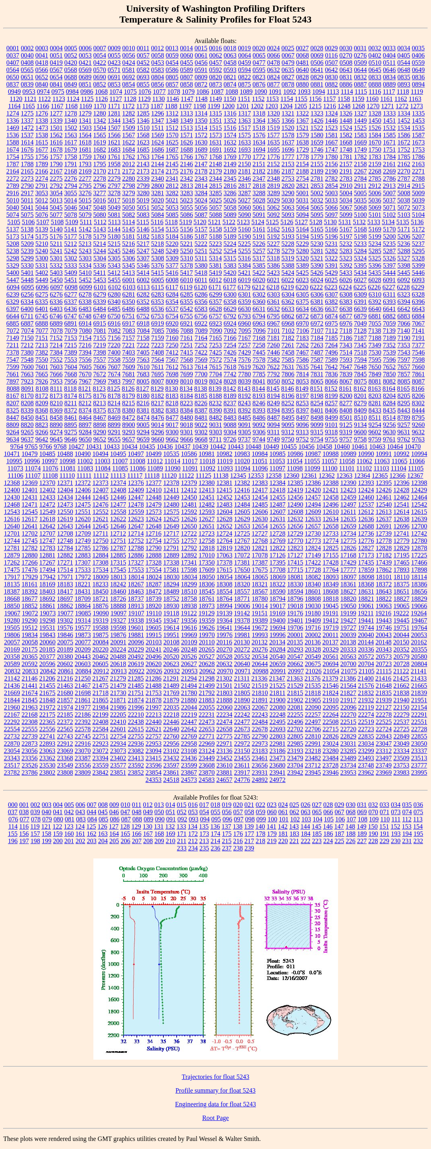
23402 (118, 758)
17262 (12, 562)
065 (317, 812)
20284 (278, 649)
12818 (207, 548)
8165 (403, 388)
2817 (244, 185)
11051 (260, 461)
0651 (27, 77)
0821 (230, 77)
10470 (413, 446)
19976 (225, 634)
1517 (244, 127)
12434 (65, 497)
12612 (366, 511)
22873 (30, 743)
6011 (201, 279)
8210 (56, 403)
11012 (155, 461)
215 (226, 841)
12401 (30, 490)
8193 (259, 395)
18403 (47, 591)
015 (181, 804)
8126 (128, 388)
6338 (85, 301)
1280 (99, 113)
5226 (258, 243)
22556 (47, 729)
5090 (244, 214)
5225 (244, 243)
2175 (172, 171)
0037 (12, 55)
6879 (360, 316)
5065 (317, 207)
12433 (47, 497)
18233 (101, 584)
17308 (101, 562)
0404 (389, 55)
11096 (260, 468)
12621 (101, 519)
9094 (273, 424)
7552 (56, 359)
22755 (136, 736)
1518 (258, 127)
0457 (215, 62)
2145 (172, 164)
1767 (201, 156)
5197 (346, 236)
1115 (361, 91)
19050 (348, 605)
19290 (30, 620)
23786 (30, 772)
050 (159, 812)
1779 (317, 156)
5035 (360, 200)
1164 (14, 106)
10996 (32, 461)
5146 (143, 229)
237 (227, 848)
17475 (12, 569)
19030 (313, 605)
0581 (128, 69)
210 (170, 841)
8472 (128, 417)
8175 (85, 395)
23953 (348, 772)
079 (47, 819)
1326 (346, 113)
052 (182, 812)
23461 (260, 758)
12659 (348, 526)
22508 (331, 721)
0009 (114, 48)
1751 (389, 149)
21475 (101, 685)
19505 (12, 627)
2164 (12, 171)
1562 (56, 135)
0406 (418, 55)
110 (385, 819)
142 (283, 826)
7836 (331, 374)
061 (283, 812)
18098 (366, 576)
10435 (147, 446)
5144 (114, 229)
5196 (331, 236)
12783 (47, 548)
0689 (85, 77)
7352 (389, 345)
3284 (201, 193)
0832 (360, 77)
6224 (345, 287)
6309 (360, 294)
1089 (246, 91)
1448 (346, 120)
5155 (172, 229)
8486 (259, 417)
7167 (244, 337)
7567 (172, 359)
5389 (302, 265)
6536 (157, 308)
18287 (154, 584)
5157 (201, 229)
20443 (83, 656)
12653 (242, 526)
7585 (288, 359)
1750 (375, 149)
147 (339, 826)
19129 (206, 613)
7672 (99, 374)
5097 (331, 214)
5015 (84, 200)
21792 (207, 692)
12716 (153, 533)
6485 (114, 308)
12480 (171, 504)
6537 (172, 308)
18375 (402, 584)
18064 (242, 576)
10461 (360, 446)
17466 (419, 562)
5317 (258, 258)
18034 (189, 576)
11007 (120, 461)
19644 (242, 627)
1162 (400, 98)
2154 (302, 164)
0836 (418, 77)
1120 (16, 98)
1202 (257, 106)
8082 (389, 381)
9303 (215, 432)
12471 (30, 504)
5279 (288, 251)
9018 (186, 424)
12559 (136, 511)
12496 (331, 504)
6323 (403, 294)
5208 (12, 243)
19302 (65, 620)
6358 (230, 301)
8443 (404, 410)
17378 (225, 562)
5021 (171, 200)
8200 (346, 395)
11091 (190, 468)
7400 (114, 352)
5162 (273, 229)
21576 (366, 685)
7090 (215, 330)
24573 (189, 779)
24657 (225, 779)
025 (294, 804)
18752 (171, 598)
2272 (12, 178)
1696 (288, 149)
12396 (402, 482)
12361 (309, 475)
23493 (366, 758)
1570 (172, 135)
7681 (128, 374)
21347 (277, 678)
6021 (273, 279)
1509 (128, 127)
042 (69, 812)
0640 (302, 69)
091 (171, 819)
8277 (345, 403)
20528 (225, 656)
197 (24, 841)
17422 (313, 562)
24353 (154, 779)
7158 (143, 337)
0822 (244, 77)
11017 (190, 461)
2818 (259, 185)
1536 (12, 135)
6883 (403, 316)
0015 (200, 48)
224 (328, 841)
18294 (171, 584)
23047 (384, 743)
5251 (201, 251)
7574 (230, 359)
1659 (317, 142)
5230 (316, 243)
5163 (288, 229)
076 (13, 819)
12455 (278, 497)
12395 (384, 482)
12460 (366, 497)
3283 (186, 193)
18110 (401, 576)
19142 (242, 613)
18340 (313, 584)
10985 (278, 453)
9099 (317, 424)
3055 (70, 193)
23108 (189, 750)
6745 (41, 316)
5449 (41, 279)
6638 (346, 308)
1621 (114, 142)
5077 (56, 214)
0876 (259, 84)
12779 (402, 540)
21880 (189, 700)
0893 (404, 84)
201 (69, 841)
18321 (260, 584)
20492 (136, 656)
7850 (389, 374)
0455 (186, 62)
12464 (419, 497)
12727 (260, 533)
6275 (41, 294)
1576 (259, 135)
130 (148, 826)
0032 (374, 48)
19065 (402, 605)
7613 (186, 366)
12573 (154, 511)
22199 (101, 714)
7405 (143, 352)
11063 (382, 461)
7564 (157, 359)
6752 (142, 316)
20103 (154, 642)
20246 (171, 649)
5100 (360, 214)
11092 (207, 468)
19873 (83, 634)
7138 (374, 330)
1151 (244, 98)
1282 (128, 113)
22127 (383, 707)
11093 (225, 468)
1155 (301, 98)
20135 (295, 642)
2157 (346, 164)
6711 (27, 316)
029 (339, 804)
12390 (348, 482)
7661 (12, 374)
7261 (287, 345)
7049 (360, 323)
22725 (402, 729)
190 (373, 833)
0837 (12, 84)
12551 (83, 511)
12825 (331, 548)
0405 (403, 55)
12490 (295, 504)
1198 (199, 106)
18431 (83, 591)
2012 (128, 164)
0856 (157, 84)
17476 (30, 569)
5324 (360, 258)
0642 (331, 69)
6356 (201, 301)
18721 (101, 598)
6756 (200, 316)
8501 (346, 417)
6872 (302, 316)
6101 (100, 287)
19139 (224, 613)
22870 (12, 743)
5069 (375, 207)
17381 (242, 562)
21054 (331, 671)
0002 (27, 48)
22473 (207, 721)
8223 (186, 403)
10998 (67, 461)
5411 (99, 272)
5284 (360, 251)
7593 (346, 359)
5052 (157, 207)
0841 (56, 84)
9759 (374, 439)
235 (204, 848)
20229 (136, 649)
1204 (286, 106)
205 (114, 841)
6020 (258, 279)
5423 (273, 272)
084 (92, 819)
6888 (41, 323)
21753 (154, 692)
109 (374, 819)
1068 (101, 91)
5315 (229, 258)
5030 (287, 200)
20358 (12, 656)
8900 (128, 424)
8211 (70, 403)
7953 (56, 381)
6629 (230, 308)
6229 (417, 287)
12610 (331, 511)
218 (260, 841)
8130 (171, 388)
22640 (171, 729)
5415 (157, 272)
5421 (244, 272)
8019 (201, 381)
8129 (157, 388)
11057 (329, 461)
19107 (136, 613)
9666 (186, 439)
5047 (85, 207)
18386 (419, 584)
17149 (313, 555)
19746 (384, 627)
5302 (70, 258)
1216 (329, 106)
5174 (27, 236)
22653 (207, 729)
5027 (244, 200)
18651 (402, 591)
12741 (401, 533)
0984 (72, 91)
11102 (364, 468)
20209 (83, 649)
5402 (41, 272)
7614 (200, 366)
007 (92, 804)
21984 (101, 707)
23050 (419, 743)
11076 (50, 468)
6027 (360, 279)
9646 (70, 439)
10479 (30, 453)
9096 (302, 424)
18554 (225, 591)
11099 (312, 468)
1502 (70, 127)
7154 (85, 337)
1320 (273, 113)
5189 (230, 236)
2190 (331, 171)
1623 (143, 142)
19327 (118, 620)
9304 (230, 432)
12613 (383, 511)
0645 (375, 69)
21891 (260, 700)
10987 (313, 453)
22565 (65, 729)
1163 (414, 98)
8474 (143, 417)
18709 (83, 598)
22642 (189, 729)
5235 (389, 243)
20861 (66, 671)
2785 (375, 178)
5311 (201, 258)
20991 (278, 671)
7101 (273, 330)
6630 (244, 308)
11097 (277, 468)
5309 (172, 258)
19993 (260, 634)
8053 (302, 381)
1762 (128, 156)
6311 (389, 294)
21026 (313, 671)
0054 (99, 55)
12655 (278, 526)
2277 (85, 178)
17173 (366, 555)
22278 (384, 714)
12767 (242, 540)
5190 (244, 236)
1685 (143, 149)
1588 (12, 142)
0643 (346, 69)
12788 (136, 548)
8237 (229, 403)
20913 (119, 671)
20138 (348, 642)
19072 (30, 613)
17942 (47, 576)
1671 (389, 142)
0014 (186, 48)
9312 (287, 432)
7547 (12, 359)
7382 (41, 352)
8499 (331, 417)
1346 (143, 120)
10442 (218, 446)
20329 (331, 649)
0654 (56, 77)
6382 (331, 301)
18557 (242, 591)
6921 (186, 323)
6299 (215, 294)
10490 (83, 453)
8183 (172, 395)
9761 (389, 439)
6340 (114, 301)
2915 (418, 185)
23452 (225, 758)
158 (47, 833)
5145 (128, 229)
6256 (27, 294)
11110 (67, 475)
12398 (419, 482)
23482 (313, 758)
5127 (301, 222)
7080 (85, 330)
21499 (207, 685)
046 (114, 812)
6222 (316, 287)
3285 (215, 193)
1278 (70, 113)
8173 (56, 395)
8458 (56, 417)
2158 (360, 164)
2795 (85, 185)
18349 (331, 584)
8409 (360, 410)
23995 (419, 772)
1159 (358, 98)
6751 (128, 316)
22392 (83, 721)
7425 (215, 352)
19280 (12, 620)
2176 (186, 171)
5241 (56, 251)
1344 (114, 120)
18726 (118, 598)
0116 (331, 55)
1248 (344, 106)
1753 (418, 149)
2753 (288, 178)
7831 (317, 374)
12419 (295, 490)
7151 (41, 337)
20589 (12, 663)
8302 (418, 403)
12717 (171, 533)
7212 (27, 345)
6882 (389, 316)
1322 (302, 113)
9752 (302, 439)
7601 (41, 366)
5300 (41, 258)
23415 (154, 758)
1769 (230, 156)
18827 (402, 598)
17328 (154, 562)
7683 (143, 374)
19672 (260, 627)
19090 (101, 613)
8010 (186, 381)
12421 (330, 490)
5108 (57, 222)
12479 (154, 504)
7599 (12, 366)
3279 (128, 193)
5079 (85, 214)
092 (182, 819)
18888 (118, 605)
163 (103, 833)
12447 (136, 497)
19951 (171, 634)
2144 (157, 164)
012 (148, 804)
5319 (287, 258)
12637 (384, 519)
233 (182, 848)
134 (193, 826)
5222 (200, 243)
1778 (302, 156)
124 (80, 826)
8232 (215, 403)
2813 (186, 185)
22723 (366, 729)
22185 (65, 714)
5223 (215, 243)
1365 (273, 120)
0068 (302, 55)
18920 (154, 605)
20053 (419, 634)
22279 (402, 714)
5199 (375, 236)
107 (351, 819)
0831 (346, 77)
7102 (288, 330)
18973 (207, 605)
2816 (230, 185)
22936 (136, 743)
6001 (128, 279)
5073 (418, 207)
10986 (295, 453)
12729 (295, 533)
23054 (12, 750)
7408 (157, 352)
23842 (101, 772)
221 (294, 841)
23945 (313, 772)
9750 (287, 439)
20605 (101, 663)
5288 (404, 251)
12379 (189, 482)
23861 (171, 772)
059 (261, 812)
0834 (389, 77)
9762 (403, 439)
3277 (99, 193)
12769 (278, 540)
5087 (201, 214)
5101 (375, 214)
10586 (189, 453)
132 (170, 826)
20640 (242, 663)
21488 (154, 685)
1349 (186, 120)
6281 (128, 294)
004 (58, 804)
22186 (83, 714)
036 (418, 804)
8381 (143, 410)
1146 (173, 98)
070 (373, 812)
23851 (118, 772)
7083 (128, 330)
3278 (114, 193)
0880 (302, 84)
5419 (215, 272)
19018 (295, 605)
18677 (30, 598)
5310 (186, 258)
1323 (317, 113)
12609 (313, 511)
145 (317, 826)
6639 (360, 308)
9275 (70, 432)
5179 (99, 236)
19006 (242, 605)
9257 (404, 424)
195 (418, 833)
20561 (331, 656)
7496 (331, 352)
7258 (258, 345)
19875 (101, 634)
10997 (49, 461)
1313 (186, 113)
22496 (295, 721)
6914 (85, 323)
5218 (157, 243)
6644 (12, 316)
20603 (83, 663)
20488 (118, 656)
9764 (16, 446)
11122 (186, 475)
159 (58, 833)
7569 (201, 359)
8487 (273, 417)
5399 (418, 265)
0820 (215, 77)
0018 (229, 48)
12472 (47, 504)
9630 (389, 432)
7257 (244, 345)
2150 (244, 164)
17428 (331, 562)
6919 (157, 323)
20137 (330, 642)
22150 (401, 707)
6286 (201, 294)
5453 (99, 279)
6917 (128, 323)
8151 (316, 388)
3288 (259, 193)
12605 (242, 511)
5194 (302, 236)
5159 (230, 229)
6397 (12, 308)
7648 (360, 366)
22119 (366, 707)
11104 (398, 468)
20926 (154, 671)
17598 (189, 569)
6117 (172, 287)
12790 (154, 548)
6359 (244, 301)
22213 (154, 714)
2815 (215, 185)
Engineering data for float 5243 (215, 1104)
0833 (375, 77)
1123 (58, 98)
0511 (389, 62)
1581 (331, 135)
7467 (302, 352)
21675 (47, 692)
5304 (99, 258)
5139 (41, 229)
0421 (85, 62)
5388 (288, 265)
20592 (30, 663)
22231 (207, 714)
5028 (258, 200)
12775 (348, 540)
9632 (418, 432)
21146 (29, 678)
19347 (171, 620)
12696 (402, 526)
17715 (295, 569)
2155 (317, 164)
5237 (418, 243)
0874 (230, 84)
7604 (70, 366)
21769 (171, 692)
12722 (189, 533)
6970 (302, 323)
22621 (154, 729)
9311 (273, 432)
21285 (136, 678)
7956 (70, 381)
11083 (85, 468)
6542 (186, 308)
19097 (118, 613)
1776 (273, 156)
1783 (375, 156)
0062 (215, 55)
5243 (85, 251)
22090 (313, 707)
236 (216, 848)
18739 (154, 598)
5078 (70, 214)
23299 (366, 750)
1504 (99, 127)
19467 (419, 620)
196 (13, 841)
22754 (118, 736)
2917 (27, 193)
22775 (225, 736)
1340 (70, 120)
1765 (172, 156)
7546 (418, 352)
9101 (331, 424)
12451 (207, 497)
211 (181, 841)
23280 (331, 750)
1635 (273, 142)
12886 (136, 555)
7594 (360, 359)
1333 (389, 113)
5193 (288, 236)
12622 (118, 519)
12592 (189, 511)
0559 (418, 62)
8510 (360, 417)
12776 (366, 540)
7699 (186, 374)
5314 (215, 258)
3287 (244, 193)
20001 (295, 634)
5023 (186, 200)
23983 (402, 772)
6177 (229, 287)
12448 (154, 497)
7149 (12, 337)
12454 (260, 497)
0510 (375, 62)
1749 (360, 149)
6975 (331, 323)
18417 (65, 591)
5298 (12, 258)
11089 (155, 468)
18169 (47, 584)
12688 (366, 526)
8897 (85, 424)
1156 (315, 98)
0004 (56, 48)
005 (69, 804)
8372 (70, 410)
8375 (99, 410)
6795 (273, 316)
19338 (136, 620)
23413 (136, 758)
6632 (273, 308)
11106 (15, 475)
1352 (230, 120)
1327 (360, 113)
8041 (259, 381)
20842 (48, 671)
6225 (359, 287)
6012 (215, 279)
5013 (55, 200)
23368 (65, 758)
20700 (348, 663)
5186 (186, 236)
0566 (41, 69)
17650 (242, 569)
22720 (348, 729)
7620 (258, 366)
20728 (402, 663)
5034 (345, 200)
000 (13, 804)
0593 (230, 69)
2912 (374, 185)
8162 (360, 388)
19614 (171, 627)
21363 (295, 678)
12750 (101, 540)
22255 (295, 714)
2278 (99, 178)
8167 (12, 395)
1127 (115, 98)
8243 (244, 403)
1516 (229, 127)
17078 (260, 555)
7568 (186, 359)
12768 (260, 540)
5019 (142, 200)
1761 (114, 156)
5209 (27, 243)
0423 (114, 62)
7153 (70, 337)
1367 (302, 120)
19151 (260, 613)
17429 (348, 562)
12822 (278, 548)
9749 (273, 439)
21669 (12, 692)
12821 (260, 548)
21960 (12, 707)
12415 (224, 490)
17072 (242, 555)
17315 (118, 562)
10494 (101, 453)
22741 (47, 736)
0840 (41, 84)
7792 (273, 374)
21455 (47, 685)
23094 (154, 750)
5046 (70, 207)
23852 (136, 772)
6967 (273, 323)
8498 (317, 417)
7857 (404, 374)
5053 (172, 207)
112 (406, 819)
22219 (189, 714)
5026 (229, 200)
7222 (142, 345)
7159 (157, 337)
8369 (56, 410)
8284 (389, 403)
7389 (70, 352)
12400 (12, 490)
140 (260, 826)
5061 (259, 207)
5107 (42, 222)
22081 (295, 707)
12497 (348, 504)
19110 (153, 613)
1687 (172, 149)
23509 (402, 758)
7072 (12, 330)
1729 (302, 149)
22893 (47, 743)
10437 (183, 446)
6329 (12, 301)
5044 (41, 207)
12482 (207, 504)
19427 (348, 620)
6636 (317, 308)
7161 (186, 337)
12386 (313, 482)
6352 (143, 301)
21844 (12, 700)
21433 (419, 678)
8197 (302, 395)
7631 (287, 366)
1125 (87, 98)
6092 (403, 279)
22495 (278, 721)
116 (24, 826)
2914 (403, 185)
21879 (171, 700)
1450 (375, 120)
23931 (260, 772)
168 (159, 833)
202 (80, 841)
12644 (83, 526)
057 (238, 812)
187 (339, 833)
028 (328, 804)
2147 (201, 164)
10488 (65, 453)
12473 (65, 504)
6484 (99, 308)
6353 (157, 301)
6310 (375, 294)
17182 (384, 555)
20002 (313, 634)
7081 (99, 330)
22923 (101, 743)
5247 (143, 251)
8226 (200, 403)
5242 (70, 251)
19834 (30, 634)
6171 (214, 287)
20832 (12, 671)
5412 (113, 272)
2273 (27, 178)
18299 (189, 584)
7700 (201, 374)
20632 (225, 663)
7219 (99, 345)
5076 (41, 214)
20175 (30, 649)
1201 (242, 106)
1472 (27, 127)
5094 (302, 214)
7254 (229, 345)
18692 (47, 598)
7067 (418, 323)
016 (193, 804)
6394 (404, 301)
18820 (348, 598)
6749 (99, 316)
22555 (30, 729)
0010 (128, 48)
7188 (375, 337)
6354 (172, 301)
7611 (157, 366)
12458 (331, 497)
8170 (27, 395)
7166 (230, 337)
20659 (278, 663)
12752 (136, 540)
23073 (118, 750)
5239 (27, 251)
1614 (27, 142)
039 (35, 812)
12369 (30, 482)
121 (46, 826)
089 (148, 819)
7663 (27, 374)
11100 (330, 468)
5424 (287, 272)
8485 (244, 417)
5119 (185, 222)
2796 (99, 185)
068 (351, 812)
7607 (114, 366)
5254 (230, 251)
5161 (259, 229)
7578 (259, 359)
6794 (258, 316)
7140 (403, 330)
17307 (83, 562)
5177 (70, 236)
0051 (56, 55)
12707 (47, 533)
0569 (85, 69)
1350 (201, 120)
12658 (331, 526)
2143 (143, 164)
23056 (30, 750)
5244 (99, 251)
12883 (83, 555)
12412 (189, 490)
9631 (403, 432)
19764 (419, 627)
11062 (364, 461)
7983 (114, 381)
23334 (402, 750)
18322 (278, 584)
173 (204, 833)
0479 (288, 62)
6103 (129, 287)
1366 (288, 120)
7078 (56, 330)
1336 (12, 120)
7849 (375, 374)
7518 (360, 352)
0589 (186, 69)
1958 (114, 164)
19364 (225, 620)
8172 (41, 395)
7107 (317, 330)
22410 (118, 721)
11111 (84, 475)
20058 (30, 642)
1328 (375, 113)
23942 (295, 772)
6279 (99, 294)
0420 (70, 62)
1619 (99, 142)
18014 (136, 576)
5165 (317, 229)
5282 (331, 251)
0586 (172, 69)
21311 (242, 678)
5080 (99, 214)
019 (226, 804)
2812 (172, 185)
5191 (259, 236)
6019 (244, 279)
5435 (374, 272)
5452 (85, 279)
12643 (65, 526)
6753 (157, 316)
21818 (313, 692)
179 (272, 833)
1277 (56, 113)
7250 (171, 345)
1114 (346, 91)
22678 (260, 729)
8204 (389, 395)
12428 (401, 490)
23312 (384, 750)
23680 (277, 765)
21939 (384, 700)
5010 (12, 200)
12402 (47, 490)
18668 (12, 598)
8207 (12, 403)
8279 (360, 403)
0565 (27, 69)
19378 (242, 620)
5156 (186, 229)
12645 (101, 526)
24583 (207, 779)
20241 (154, 649)
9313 (302, 432)
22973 (260, 743)
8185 (201, 395)
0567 (56, 69)
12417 (260, 490)
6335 (41, 301)
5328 (418, 258)
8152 (331, 388)
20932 (172, 671)
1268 (358, 106)
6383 (346, 301)
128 (125, 826)
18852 (30, 605)
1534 (403, 127)
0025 (287, 48)
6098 (71, 287)
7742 (230, 374)
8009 (172, 381)
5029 (273, 200)
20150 (401, 642)
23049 (402, 743)
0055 (114, 55)
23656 (260, 765)
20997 (296, 671)
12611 (348, 511)
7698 (172, 374)
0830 (331, 77)
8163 (374, 388)
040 (47, 812)
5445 (403, 272)
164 (114, 833)
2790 (27, 185)
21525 (278, 685)
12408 (118, 490)
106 (340, 819)
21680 (65, 692)
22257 (313, 714)
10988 (331, 453)
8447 (12, 417)
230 (395, 841)
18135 (12, 584)
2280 (128, 178)
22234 (225, 714)
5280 (302, 251)
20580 (419, 656)
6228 (403, 287)
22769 (189, 736)
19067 (12, 613)
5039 (418, 200)
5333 (70, 265)
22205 (118, 714)
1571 (186, 135)
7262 (302, 345)
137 (226, 826)
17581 (171, 569)
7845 (360, 374)
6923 (215, 323)
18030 (171, 576)
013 (159, 804)
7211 (12, 345)
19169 (277, 613)
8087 (418, 381)
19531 (47, 627)
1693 (244, 149)
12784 (65, 548)
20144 (366, 642)
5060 (244, 207)
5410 (85, 272)
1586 (404, 135)
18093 (331, 576)
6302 (259, 294)
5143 (99, 229)
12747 (47, 540)
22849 (402, 736)
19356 (189, 620)
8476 (157, 417)
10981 (207, 453)
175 (227, 833)
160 (69, 833)
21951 (419, 700)
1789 (41, 164)
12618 (47, 519)
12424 (366, 490)
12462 (402, 497)
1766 (186, 156)
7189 (389, 337)
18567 (260, 591)
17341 (189, 562)
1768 (215, 156)
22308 (30, 721)
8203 (375, 395)
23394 (101, 758)
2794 (70, 185)
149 (362, 826)
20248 (189, 649)
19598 (118, 627)
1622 (128, 142)
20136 (313, 642)
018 (215, 804)
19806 (12, 634)
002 (35, 804)
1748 (346, 149)
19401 (295, 620)
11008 (137, 461)
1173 (142, 106)
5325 (374, 258)
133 (181, 826)
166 (137, 833)
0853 (114, 84)
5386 (273, 265)
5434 (360, 272)
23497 (384, 758)
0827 (288, 77)
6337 (70, 301)
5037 (389, 200)
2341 (172, 178)
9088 (230, 424)
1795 (99, 164)
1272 (402, 106)
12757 (189, 540)
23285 (348, 750)
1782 (360, 156)
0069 (317, 55)
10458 (324, 446)
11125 (203, 475)
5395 (360, 265)
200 (58, 841)
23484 (331, 758)
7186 (346, 337)
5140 (56, 229)
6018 (229, 279)
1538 (41, 135)
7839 (346, 374)
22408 (101, 721)
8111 (56, 388)
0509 (360, 62)
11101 (347, 468)
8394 (273, 410)
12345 (238, 475)
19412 (331, 620)
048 (137, 812)
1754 (12, 156)
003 (47, 804)
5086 (186, 214)
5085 (172, 214)
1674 (12, 149)
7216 (84, 345)
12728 (277, 533)
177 (249, 833)
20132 (260, 642)
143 (294, 826)
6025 (331, 279)
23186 (278, 750)
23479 (295, 758)
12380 (207, 482)
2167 (56, 171)
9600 (360, 432)
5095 (317, 214)
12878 (419, 548)
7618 (229, 366)
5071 (389, 207)
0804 (157, 77)
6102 (114, 287)
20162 (419, 642)
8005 (143, 381)
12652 (225, 526)
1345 (128, 120)
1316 (230, 113)
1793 (85, 164)
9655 (114, 439)
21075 (349, 671)
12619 (65, 519)
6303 (273, 294)
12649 (171, 526)
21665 (419, 685)
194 (407, 833)
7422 (201, 352)
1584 (375, 135)
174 (216, 833)
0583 (157, 69)
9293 (128, 432)
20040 (366, 634)
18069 (278, 576)
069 (362, 812)
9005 (143, 424)
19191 (330, 613)
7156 (114, 337)
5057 (215, 207)
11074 (33, 468)
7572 (215, 359)
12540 (384, 504)
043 (80, 812)
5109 (71, 222)
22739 (30, 736)
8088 (12, 388)
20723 (384, 663)
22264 (331, 714)
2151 (259, 164)
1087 (217, 91)
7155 (99, 337)
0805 (172, 77)
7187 (360, 337)
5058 (230, 207)
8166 (418, 388)
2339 (143, 178)
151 (384, 826)
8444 (418, 410)
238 (238, 848)
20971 (243, 671)
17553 (136, 569)
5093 (288, 214)
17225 (419, 555)
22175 (47, 714)
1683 (114, 149)
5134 (388, 222)
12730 (313, 533)
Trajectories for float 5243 (216, 1076)
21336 (260, 678)
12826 (348, 548)
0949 (14, 91)
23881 (225, 772)
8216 (142, 403)
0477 (259, 62)
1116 (375, 91)
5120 (200, 222)
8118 (70, 388)
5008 (404, 193)
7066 (404, 323)
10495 (118, 453)
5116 (157, 222)
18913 (136, 605)
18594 (295, 591)
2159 (375, 164)
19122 (189, 613)
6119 (186, 287)
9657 (128, 439)
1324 (331, 113)
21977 (83, 707)
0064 (244, 55)
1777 (288, 156)
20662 (295, 663)
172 (193, 833)
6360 (259, 301)
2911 (360, 185)
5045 (56, 207)
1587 (418, 135)
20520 (171, 656)
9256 (389, 424)
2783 (346, 178)
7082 (114, 330)
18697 (65, 598)
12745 (30, 540)
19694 (278, 627)
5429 (331, 272)
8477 (172, 417)
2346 (244, 178)
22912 (65, 743)
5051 (143, 207)
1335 (418, 113)
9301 (186, 432)
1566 (114, 135)
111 (395, 819)
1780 (331, 156)
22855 (419, 736)
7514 (346, 352)
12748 (65, 540)
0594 (244, 69)
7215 (70, 345)
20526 (189, 656)
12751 (118, 540)
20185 (47, 649)
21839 (419, 692)
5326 (389, 258)
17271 (65, 562)
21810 (260, 692)
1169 (85, 106)
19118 (171, 613)
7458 (288, 352)
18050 (207, 576)
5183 (157, 236)
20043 (383, 634)
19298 (47, 620)
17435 (366, 562)
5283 (346, 251)
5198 (360, 236)
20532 (242, 656)
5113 (114, 222)
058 (249, 812)
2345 (230, 178)
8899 (114, 424)
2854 (331, 185)
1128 (130, 98)
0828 (302, 77)
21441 (30, 685)
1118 (403, 91)
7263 (316, 345)
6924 (230, 323)
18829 (419, 598)
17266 (30, 562)
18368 (366, 584)
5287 (389, 251)
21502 (242, 685)
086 (115, 819)
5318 (273, 258)
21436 (12, 685)
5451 (70, 279)
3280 (143, 193)
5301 (56, 258)
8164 (389, 388)
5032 (316, 200)
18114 (419, 576)
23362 (47, 758)
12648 (154, 526)
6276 (56, 294)
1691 (215, 149)
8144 (258, 388)
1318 (259, 113)
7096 (259, 330)
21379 (330, 678)
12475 (83, 504)
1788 (27, 164)
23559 (101, 765)
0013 (171, 48)
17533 (83, 569)
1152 (258, 98)
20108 (171, 642)
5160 (244, 229)
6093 (418, 279)
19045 (331, 605)
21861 (83, 700)
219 (271, 841)
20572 (366, 656)
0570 (99, 69)
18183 (65, 584)
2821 (302, 185)
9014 (157, 424)
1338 (41, 120)
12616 (12, 519)
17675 (260, 569)
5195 (317, 236)
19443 (384, 620)
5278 (273, 251)
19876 (118, 634)
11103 (381, 468)
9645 (56, 439)
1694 (259, 149)
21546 (331, 685)
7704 (215, 374)
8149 (302, 388)
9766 (45, 446)
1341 (85, 120)
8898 (99, 424)
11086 (137, 468)
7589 (331, 359)
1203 (271, 106)
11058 (347, 461)
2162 (404, 164)
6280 (114, 294)
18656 (419, 591)
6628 (215, 308)
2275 (56, 178)
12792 (189, 548)
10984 (260, 453)
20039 (348, 634)
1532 (389, 127)
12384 (278, 482)
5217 (142, 243)
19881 (136, 634)
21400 (366, 678)
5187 (201, 236)
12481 (189, 504)
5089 (230, 214)
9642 (41, 439)
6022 (287, 279)
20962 (207, 671)
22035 (171, 707)
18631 (366, 591)
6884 (418, 316)
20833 (30, 671)
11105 (416, 468)
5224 (229, 243)
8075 (360, 381)
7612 (171, 366)
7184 (317, 337)
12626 (189, 519)
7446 (273, 352)
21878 (154, 700)
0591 (201, 69)
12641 (30, 526)
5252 (215, 251)
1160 (372, 98)
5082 (128, 214)
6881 (374, 316)
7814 (302, 374)
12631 (278, 519)
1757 (56, 156)
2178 (201, 171)
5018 (128, 200)
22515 (348, 721)
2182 (259, 171)
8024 (215, 381)
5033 (331, 200)
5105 (13, 222)
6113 (143, 287)
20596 (47, 663)
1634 (259, 142)
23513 (419, 758)
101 (284, 819)
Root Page (215, 1117)
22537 (402, 721)
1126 (101, 98)
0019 (244, 48)
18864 (83, 605)
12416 (242, 490)
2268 (375, 171)
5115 (142, 222)
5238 (12, 251)
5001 (302, 193)
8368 (41, 410)
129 (136, 826)
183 (294, 833)
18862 (65, 605)
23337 (419, 750)
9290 (99, 432)
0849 (70, 84)
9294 (143, 432)
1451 (389, 120)
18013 (118, 576)
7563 (143, 359)
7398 (99, 352)
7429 (244, 352)
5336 (99, 265)
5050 (128, 207)
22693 (278, 729)
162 (92, 833)
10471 (12, 453)
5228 (287, 243)
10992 (402, 453)
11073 (15, 468)
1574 (230, 135)
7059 (389, 323)
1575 (244, 135)
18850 (12, 605)
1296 (157, 113)
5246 (128, 251)
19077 (65, 613)
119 (34, 826)
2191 (346, 171)
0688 (70, 77)
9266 (41, 432)
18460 (118, 591)
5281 (317, 251)
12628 (225, 519)
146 (328, 826)
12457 (313, 497)
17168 (348, 555)
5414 (142, 272)
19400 (278, 620)
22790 (260, 736)
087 (126, 819)
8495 (288, 417)
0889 (389, 84)
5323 (345, 258)
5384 (244, 265)
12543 (12, 511)
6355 (186, 301)
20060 (47, 642)
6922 (201, 323)
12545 (30, 511)
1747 (331, 149)
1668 (346, 142)
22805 (295, 736)
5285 (375, 251)
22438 (136, 721)
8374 (85, 410)
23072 (101, 750)
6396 (418, 301)
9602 (374, 432)
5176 (56, 236)
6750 (113, 316)
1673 (418, 142)
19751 (402, 627)
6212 (258, 287)
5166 (331, 229)
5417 (186, 272)
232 (418, 841)
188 (351, 833)
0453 (157, 62)
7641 (316, 366)
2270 (404, 171)
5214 (99, 243)
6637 (331, 308)
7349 (374, 345)
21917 (348, 700)
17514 (65, 569)
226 (350, 841)
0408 (27, 62)
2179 (215, 171)
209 (159, 841)
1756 (41, 156)
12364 (362, 475)
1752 (404, 149)
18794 (278, 598)
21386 (348, 678)
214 (215, 841)
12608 (295, 511)
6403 (56, 308)
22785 (242, 736)
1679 (70, 149)
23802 (47, 772)
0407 (12, 62)
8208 (27, 403)
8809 (12, 424)
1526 (374, 127)
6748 (84, 316)
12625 (171, 519)
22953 (154, 743)
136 (215, 826)
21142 (12, 678)
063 (306, 812)
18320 (242, 584)
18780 (260, 598)
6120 (200, 287)
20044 (401, 634)
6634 (302, 308)
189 (362, 833)
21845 (30, 700)
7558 (114, 359)
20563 (348, 656)
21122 (401, 671)
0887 (360, 84)
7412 (172, 352)
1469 (12, 127)
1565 (99, 135)
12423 (348, 490)
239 (249, 848)
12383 (260, 482)
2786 (389, 178)
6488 (143, 308)
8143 (244, 388)
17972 (83, 576)
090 (160, 819)
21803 (225, 692)
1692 (230, 149)
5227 (273, 243)
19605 (154, 627)
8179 (128, 395)
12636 (366, 519)
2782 (331, 178)
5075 (27, 214)
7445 (259, 352)
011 (136, 804)
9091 (244, 424)
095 (216, 819)
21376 (313, 678)
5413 (128, 272)
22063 (242, 707)
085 (103, 819)
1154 (286, 98)
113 (418, 819)
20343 (384, 649)
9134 (360, 424)
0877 (273, 84)
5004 (346, 193)
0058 (157, 55)
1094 (318, 91)
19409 (313, 620)
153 (407, 826)
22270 (348, 714)
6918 (143, 323)
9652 (99, 439)
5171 (404, 229)
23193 (295, 750)
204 (103, 841)
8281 (374, 403)
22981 (278, 743)
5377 (172, 265)
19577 (83, 627)
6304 (288, 294)
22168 (30, 714)
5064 (302, 207)
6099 (85, 287)
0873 (215, 84)
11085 (120, 468)
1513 (186, 127)
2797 (114, 185)
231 (407, 841)
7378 (12, 352)
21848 (47, 700)
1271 (387, 106)
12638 (402, 519)
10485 (47, 453)
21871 (118, 700)
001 (24, 804)
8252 (287, 403)
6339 (99, 301)
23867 (189, 772)
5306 (128, 258)
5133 (373, 222)
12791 (171, 548)
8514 (389, 417)
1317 (244, 113)
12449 (171, 497)
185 (317, 833)
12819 (225, 548)
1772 (259, 156)
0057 (143, 55)
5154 (157, 229)
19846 (65, 634)
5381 (215, 265)
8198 (317, 395)
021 (249, 804)
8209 (41, 403)
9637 (27, 439)
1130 (158, 98)
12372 (83, 482)
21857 (65, 700)
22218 (171, 714)
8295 (403, 403)
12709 (83, 533)
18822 (384, 598)
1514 (200, 127)
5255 (244, 251)
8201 (360, 395)
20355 (419, 649)
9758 (360, 439)
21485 (136, 685)
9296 (157, 432)
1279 (85, 113)
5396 (375, 265)
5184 (172, 236)
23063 (47, 750)
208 (148, 841)
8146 (287, 388)
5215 (113, 243)
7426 (230, 352)
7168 (259, 337)
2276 (70, 178)
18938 (189, 605)
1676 (27, 149)
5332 (56, 265)
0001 (12, 48)
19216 (383, 613)
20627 (189, 663)
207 (137, 841)
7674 (114, 374)
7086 (172, 330)
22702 (295, 729)
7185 (331, 337)
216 (238, 841)
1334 (404, 113)
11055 (312, 461)
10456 (307, 446)
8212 (84, 403)
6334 (27, 301)
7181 (273, 337)
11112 (101, 475)
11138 (221, 475)
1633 (244, 142)
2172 (128, 171)
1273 (416, 106)
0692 (128, 77)
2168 (70, 171)
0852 (99, 84)
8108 (41, 388)
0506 (317, 62)
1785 (404, 156)
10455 (289, 446)
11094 (242, 468)
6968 (288, 323)
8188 (215, 395)
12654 (260, 526)
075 (418, 812)
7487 (317, 352)
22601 (118, 729)
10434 (130, 446)
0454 (172, 62)
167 (148, 833)
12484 (242, 504)
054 (204, 812)
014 (170, 804)
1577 (273, 135)
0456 (201, 62)
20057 (12, 642)
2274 (41, 178)
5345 (128, 265)
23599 (189, 765)
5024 (200, 200)
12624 (154, 519)
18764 (225, 598)
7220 (113, 345)
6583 (201, 308)
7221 (128, 345)
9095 (288, 424)
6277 (70, 294)
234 (193, 848)
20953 (189, 671)
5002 (317, 193)
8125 (113, 388)
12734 (348, 533)
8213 (99, 403)
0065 (259, 55)
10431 (94, 446)
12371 (65, 482)
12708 (65, 533)
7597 (404, 359)
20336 (366, 649)
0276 (360, 55)
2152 (273, 164)
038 (24, 812)
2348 (273, 178)
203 (92, 841)
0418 (41, 62)
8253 (302, 403)
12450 (189, 497)
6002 (143, 279)
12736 (366, 533)
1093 (304, 91)
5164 (302, 229)
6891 (70, 323)
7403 (128, 352)
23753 (401, 765)
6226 (374, 287)
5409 (70, 272)
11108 (50, 475)
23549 (65, 765)
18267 (136, 584)
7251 (186, 345)
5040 (12, 207)
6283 (157, 294)
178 (261, 833)
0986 (86, 91)
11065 (399, 461)
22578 (83, 729)
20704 (366, 663)
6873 (316, 316)
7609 (128, 366)
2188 (302, 171)
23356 (30, 758)
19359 (207, 620)
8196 (288, 395)
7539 (389, 352)
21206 (47, 678)
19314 (83, 620)
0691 (114, 77)
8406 (331, 410)
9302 (201, 432)
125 (91, 826)
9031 (215, 424)
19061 (366, 605)
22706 (313, 729)
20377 (47, 656)
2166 (41, 171)
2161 (389, 164)
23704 (295, 765)
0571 (114, 69)
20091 (118, 642)
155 (13, 833)
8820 (27, 424)
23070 (83, 750)
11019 (225, 461)
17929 (30, 576)
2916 (12, 193)
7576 (244, 359)
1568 (143, 135)
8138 (200, 388)
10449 (271, 446)
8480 (186, 417)
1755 (27, 156)
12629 (242, 519)
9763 (418, 439)
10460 (342, 446)
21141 (419, 671)
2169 (85, 171)
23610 (225, 765)
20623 (171, 663)
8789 (403, 417)
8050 (273, 381)
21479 (118, 685)
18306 (207, 584)
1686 (157, 149)
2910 (346, 185)
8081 (375, 381)
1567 (128, 135)
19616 (189, 627)
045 (103, 812)
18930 (171, 605)
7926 (41, 381)
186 (328, 833)
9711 (215, 439)
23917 (242, 772)
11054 (294, 461)
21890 (242, 700)
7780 (244, 374)
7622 (273, 366)
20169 (12, 649)
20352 (402, 649)
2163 (418, 164)
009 (114, 804)
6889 (56, 323)
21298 (206, 678)
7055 (375, 323)
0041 (41, 55)
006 (80, 804)
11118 (151, 475)
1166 (43, 106)
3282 (172, 193)
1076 (144, 91)
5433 (345, 272)
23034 (366, 743)
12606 (260, 511)
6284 (172, 294)
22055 (207, 707)
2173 (143, 171)
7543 (404, 352)
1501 (56, 127)
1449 (360, 120)
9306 (259, 432)
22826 (331, 736)
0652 (41, 77)
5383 (230, 265)
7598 (418, 359)
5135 (402, 222)
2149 (230, 164)
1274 (12, 113)
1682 (99, 149)
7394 (85, 352)
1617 (70, 142)
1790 (56, 164)
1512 (171, 127)
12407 (101, 490)
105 (329, 819)
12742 (419, 533)
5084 (157, 214)
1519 (273, 127)
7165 (215, 337)
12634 (331, 519)
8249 (273, 403)
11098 (295, 468)
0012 (157, 48)
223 (317, 841)
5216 (128, 243)
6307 (331, 294)
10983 (242, 453)
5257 (259, 251)
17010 (207, 555)
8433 (375, 410)
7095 (244, 330)
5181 (128, 236)
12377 (154, 482)
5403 (56, 272)
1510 (143, 127)
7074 (27, 330)
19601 (136, 627)
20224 (118, 649)
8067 (346, 381)
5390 (317, 265)
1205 (300, 106)
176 (238, 833)
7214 (55, 345)
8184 (186, 395)
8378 (114, 410)
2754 (302, 178)
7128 (360, 330)
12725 (242, 533)
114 (12, 826)
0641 (317, 69)
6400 (27, 308)
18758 (189, 598)
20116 (224, 642)
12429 (419, 490)
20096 (136, 642)
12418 (277, 490)
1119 (417, 91)
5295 (418, 251)
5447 (12, 279)
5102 (389, 214)
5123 (243, 222)
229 (384, 841)
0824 (273, 77)
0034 (403, 48)
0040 (27, 55)
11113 (118, 475)
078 (36, 819)
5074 (12, 214)
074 (407, 812)
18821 (366, 598)
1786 (418, 156)
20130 (242, 642)
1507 (114, 127)
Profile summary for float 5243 (215, 1090)
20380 (65, 656)
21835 (383, 692)
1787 (12, 164)
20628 (207, 663)
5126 (286, 222)
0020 (258, 48)
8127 (142, 388)
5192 (273, 236)
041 (58, 812)
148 (350, 826)
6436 (70, 308)
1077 (159, 91)
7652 (389, 366)
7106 (302, 330)
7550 (41, 359)
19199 (348, 613)
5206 (404, 236)
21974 (65, 707)
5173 (12, 236)
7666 (56, 374)
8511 (375, 417)
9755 (331, 439)
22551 (419, 721)
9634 (12, 439)
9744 (258, 439)
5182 (143, 236)
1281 (114, 113)
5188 (215, 236)
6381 (317, 301)
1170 (99, 106)
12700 (419, 526)
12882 (65, 555)
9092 (259, 424)
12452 (225, 497)
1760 (99, 156)
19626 (207, 627)
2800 (157, 185)
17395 (278, 562)
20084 (101, 642)
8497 (302, 417)
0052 (70, 55)
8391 (230, 410)
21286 (153, 678)
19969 (189, 634)
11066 (417, 461)
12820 (242, 548)
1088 (231, 91)
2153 (288, 164)
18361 (348, 584)
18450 (101, 591)
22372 (65, 721)
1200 (228, 106)
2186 (273, 171)
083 (81, 819)
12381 (225, 482)
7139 (389, 330)
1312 (172, 113)
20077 (83, 642)
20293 (295, 649)
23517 (12, 765)
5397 (389, 265)
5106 (28, 222)
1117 (389, 91)
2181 (244, 171)
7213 (41, 345)
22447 (189, 721)
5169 (375, 229)
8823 (41, 424)
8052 (288, 381)
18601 (313, 591)
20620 (154, 663)
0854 (128, 84)
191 (385, 833)
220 (283, 841)
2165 (27, 171)
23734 (348, 765)
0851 (85, 84)
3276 (85, 193)
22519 (366, 721)
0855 (143, 84)
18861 (47, 605)
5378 (186, 265)
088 (137, 819)
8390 (215, 410)
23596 (154, 765)
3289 (273, 193)
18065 (260, 576)
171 (182, 833)
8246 (258, 403)
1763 (143, 156)
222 (305, 841)
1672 (404, 142)
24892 (260, 779)
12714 (136, 533)
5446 (418, 272)
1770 (244, 156)
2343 (201, 178)
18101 (384, 576)
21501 (225, 685)
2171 (114, 171)
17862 (384, 569)
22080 (278, 707)
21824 (330, 692)
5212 (70, 243)
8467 (99, 417)
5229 (302, 243)
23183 (260, 750)
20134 (277, 642)
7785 (259, 374)
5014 (70, 200)
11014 (172, 461)
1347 (157, 120)
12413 (206, 490)
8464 (85, 417)
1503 (85, 127)
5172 (418, 229)
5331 (41, 265)
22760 (171, 736)
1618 (85, 142)
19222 (401, 613)
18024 (154, 576)
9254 (375, 424)
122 (57, 826)
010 (125, 804)
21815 (295, 692)
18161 (30, 584)
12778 (384, 540)
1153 (272, 98)
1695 (273, 149)
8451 (41, 417)
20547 (295, 656)
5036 (374, 200)
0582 (143, 69)
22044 (189, 707)
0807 (186, 77)
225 (339, 841)
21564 (348, 685)
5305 (114, 258)
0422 (99, 62)
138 (238, 826)
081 (69, 819)
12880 (30, 555)
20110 (206, 642)
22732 (12, 736)
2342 (186, 178)
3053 (41, 193)
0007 (99, 48)
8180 (143, 395)
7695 (157, 374)
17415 (295, 562)
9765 (31, 446)
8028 (230, 381)
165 (125, 833)
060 (272, 812)
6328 (418, 294)
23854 (154, 772)
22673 (242, 729)
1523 (331, 127)
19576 (65, 627)
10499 (154, 453)
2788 (418, 178)
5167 (346, 229)
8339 (27, 410)
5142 (85, 229)
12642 (47, 526)
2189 (317, 171)
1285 (143, 113)
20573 (384, 656)
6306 (317, 294)
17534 (101, 569)
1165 (28, 106)
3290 (288, 193)
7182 (288, 337)
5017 (113, 200)
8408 (346, 410)
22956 (171, 743)
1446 (331, 120)
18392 (30, 591)
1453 (418, 120)
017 (204, 804)
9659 (143, 439)
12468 (12, 504)
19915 (154, 634)
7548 (27, 359)
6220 (301, 287)
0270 (345, 55)
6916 (114, 323)
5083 (143, 214)
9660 (157, 439)
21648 (384, 685)
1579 (302, 135)
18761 (207, 598)
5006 (375, 193)
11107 (33, 475)
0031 (360, 48)
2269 (389, 171)
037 (13, 812)
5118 (171, 222)
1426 (317, 120)
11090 (172, 468)
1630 (201, 142)
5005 (360, 193)
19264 (419, 613)
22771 (207, 736)
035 (407, 804)
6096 (42, 287)
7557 (99, 359)
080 (58, 819)
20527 (207, 656)
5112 (100, 222)
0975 (58, 91)
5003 (331, 193)
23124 (207, 750)
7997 (128, 381)
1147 (187, 98)
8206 (418, 395)
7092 (230, 330)
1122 (44, 98)
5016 (99, 200)
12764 (225, 540)
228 (373, 841)
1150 (229, 98)
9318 (331, 432)
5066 (331, 207)
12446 (118, 497)
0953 (29, 91)
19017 (278, 605)
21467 (83, 685)
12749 (83, 540)
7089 (201, 330)
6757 (215, 316)
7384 (56, 352)
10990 (366, 453)
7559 (128, 359)
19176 (295, 613)
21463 (65, 685)
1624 (157, 142)
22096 (348, 707)
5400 (12, 272)
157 (35, 833)
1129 (144, 98)
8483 (230, 417)
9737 (244, 439)
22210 (136, 714)
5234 (374, 243)
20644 (260, 663)
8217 (157, 403)
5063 (288, 207)
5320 (302, 258)
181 (283, 833)
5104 (418, 214)
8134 (186, 388)
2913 (389, 185)
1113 (333, 91)
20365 (30, 656)
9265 (27, 432)
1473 (41, 127)
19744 (366, 627)
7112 (331, 330)
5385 (259, 265)
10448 (253, 446)
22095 (331, 707)
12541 (402, 504)
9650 (85, 439)
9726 (229, 439)
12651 (207, 526)
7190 (404, 337)
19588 (101, 627)
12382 (242, 482)
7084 (143, 330)
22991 (313, 743)
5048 (99, 207)
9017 (172, 424)
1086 (202, 91)
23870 (207, 772)
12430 (12, 497)
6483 (85, 308)
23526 (30, 765)
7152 (56, 337)
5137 (12, 229)
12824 (313, 548)
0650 (12, 77)
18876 (101, 605)
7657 (403, 366)
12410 (154, 490)
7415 (186, 352)
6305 (302, 294)
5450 (56, 279)
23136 (225, 750)
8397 (302, 410)
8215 (128, 403)
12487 (278, 504)
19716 (313, 627)
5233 (360, 243)
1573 (215, 135)
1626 (186, 142)
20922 (136, 671)
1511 (157, 127)
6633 (288, 308)
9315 (316, 432)
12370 (47, 482)
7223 (157, 345)
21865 (101, 700)
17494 (47, 569)
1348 (172, 120)
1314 (201, 113)
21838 (401, 692)
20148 (383, 642)
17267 (47, 562)
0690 (99, 77)
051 (170, 812)
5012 (41, 200)
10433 (112, 446)
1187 (157, 106)
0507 (331, 62)
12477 (118, 504)
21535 (313, 685)
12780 (419, 540)
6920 (172, 323)
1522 (316, 127)
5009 (418, 193)
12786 (101, 548)
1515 (215, 127)
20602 (65, 663)
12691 (384, 526)
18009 (101, 576)
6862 (287, 316)
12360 (291, 475)
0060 (186, 55)
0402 (374, 55)
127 (114, 826)
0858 (186, 84)
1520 (287, 127)
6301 (244, 294)
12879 (12, 555)
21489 (171, 685)
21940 (402, 700)
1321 (288, 113)
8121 (84, 388)
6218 (272, 287)
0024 (273, 48)
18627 (348, 591)
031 (362, 804)
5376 (157, 265)
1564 (85, 135)
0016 (215, 48)
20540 (278, 656)
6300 (230, 294)
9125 (346, 424)
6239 (12, 294)
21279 (118, 678)
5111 (86, 222)
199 (47, 841)
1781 (346, 156)
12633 (313, 519)
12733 (330, 533)
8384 (186, 410)
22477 (242, 721)
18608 (331, 591)
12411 (171, 490)
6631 (259, 308)
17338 (171, 562)
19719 (331, 627)
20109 (189, 642)
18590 (278, 591)
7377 (418, 345)
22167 (12, 714)
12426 (383, 490)
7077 (41, 330)
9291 (114, 432)
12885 (118, 555)
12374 (118, 482)
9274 (56, 432)
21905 (313, 700)
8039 (244, 381)
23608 (207, 765)
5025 (215, 200)
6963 (259, 323)
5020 (157, 200)
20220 (101, 649)
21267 (100, 678)
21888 (225, 700)
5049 (114, 207)
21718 (101, 692)
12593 (207, 511)
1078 (173, 91)
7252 (200, 345)
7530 (375, 352)
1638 (302, 142)
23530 (47, 765)
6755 (186, 316)
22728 (419, 729)
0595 (259, 69)
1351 (215, 120)
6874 (331, 316)
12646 (118, 526)
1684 (128, 149)
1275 (27, 113)
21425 (401, 678)
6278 (85, 294)
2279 (114, 178)
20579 (402, 656)
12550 (65, 511)
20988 (260, 671)
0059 (172, 55)
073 (396, 812)
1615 (41, 142)
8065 (317, 381)
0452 (143, 62)
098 (250, 819)
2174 (157, 171)
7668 (70, 374)
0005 (70, 48)
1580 (317, 135)
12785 (83, 548)
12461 (384, 497)
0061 (201, 55)
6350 (128, 301)
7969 (99, 381)
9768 (60, 446)
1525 (360, 127)
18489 (171, 591)
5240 (41, 251)
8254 (316, 403)
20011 (330, 634)
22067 (260, 707)
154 (418, 826)
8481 (201, 417)
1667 (331, 142)
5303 (85, 258)
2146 (186, 164)
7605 (85, 366)
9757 (345, 439)
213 (204, 841)
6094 (13, 287)
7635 (302, 366)
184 (306, 833)
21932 (366, 700)
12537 (366, 504)
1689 (201, 149)
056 (227, 812)
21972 (47, 707)
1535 (418, 127)
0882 (331, 84)
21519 (260, 685)
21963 (30, 707)
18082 (313, 576)
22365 (47, 721)
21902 (295, 700)
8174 (70, 395)
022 (260, 804)
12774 (331, 540)
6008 (172, 279)
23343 (12, 758)
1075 (130, 91)
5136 (417, 222)
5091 (259, 214)
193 (396, 833)
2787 (404, 178)
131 (159, 826)
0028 (316, 48)
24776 (242, 779)
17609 (207, 569)
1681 (85, 149)
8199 (331, 395)
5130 (330, 222)
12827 (366, 548)
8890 (56, 424)
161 (80, 833)
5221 (186, 243)
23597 (171, 765)
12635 (348, 519)
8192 (244, 395)
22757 (154, 736)
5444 (389, 272)
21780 (189, 692)
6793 (244, 316)
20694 (331, 663)
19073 (47, 613)
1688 (186, 149)
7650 (374, 366)
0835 (404, 77)
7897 (12, 381)
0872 (201, 84)
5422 (258, 272)
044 (92, 812)
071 (385, 812)
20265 (207, 649)
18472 (154, 591)
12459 (348, 497)
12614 (401, 511)
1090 (260, 91)
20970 (225, 671)
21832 (366, 692)
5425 (302, 272)
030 (350, 804)
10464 (395, 446)
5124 (258, 222)
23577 (118, 765)
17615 (225, 569)
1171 (114, 106)
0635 (288, 69)
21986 (118, 707)
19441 (366, 620)
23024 (331, 743)
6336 (56, 301)
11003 (102, 461)
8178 (114, 395)
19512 (30, 627)
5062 (273, 207)
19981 (242, 634)
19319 (101, 620)
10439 (200, 446)
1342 (99, 120)
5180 (114, 236)
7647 (345, 366)
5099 (346, 214)
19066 (419, 605)
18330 (295, 584)
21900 (278, 700)
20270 (225, 649)
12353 (256, 475)
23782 (12, 772)
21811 (277, 692)
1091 (275, 91)
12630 (260, 519)
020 (238, 804)
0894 (418, 84)
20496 (154, 656)
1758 (70, 156)
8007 (157, 381)
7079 (70, 330)
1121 (30, 98)
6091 (389, 279)
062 (294, 812)
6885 (12, 323)
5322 (331, 258)
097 (238, 819)
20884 (83, 671)
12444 (83, 497)
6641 (389, 308)
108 (362, 819)
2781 (317, 178)
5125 (272, 222)
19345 (154, 620)
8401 (317, 410)
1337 (27, 120)
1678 (56, 149)
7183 (302, 337)
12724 (224, 533)
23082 (136, 750)
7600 (27, 366)
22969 (207, 743)
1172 (128, 106)
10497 (136, 453)
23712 (313, 765)
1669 (360, 142)
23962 (366, 772)
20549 (313, 656)
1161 (386, 98)
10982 (225, 453)
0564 (12, 69)
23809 (83, 772)
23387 (83, 758)
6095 (27, 287)
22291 (419, 714)
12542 (419, 504)
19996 (278, 634)
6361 (273, 301)
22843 (384, 736)
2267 (360, 171)
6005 (157, 279)
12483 (225, 504)
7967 (85, 381)
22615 (136, 729)
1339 (56, 120)
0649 (418, 69)
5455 (114, 279)
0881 (317, 84)
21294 (189, 678)
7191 (418, 337)
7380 (27, 352)
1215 (315, 106)
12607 (278, 511)
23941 (278, 772)
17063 (225, 555)
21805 (242, 692)
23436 (189, 758)
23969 (384, 772)
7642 (331, 366)
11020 (242, 461)
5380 (201, 265)
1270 (373, 106)
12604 (225, 511)
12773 (313, 540)
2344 (215, 178)
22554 (12, 729)
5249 (172, 251)
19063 (384, 605)
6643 (418, 308)
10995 (14, 461)
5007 (389, 193)
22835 (366, 736)
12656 (295, 526)
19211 (365, 613)
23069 (65, 750)
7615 (215, 366)
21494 (189, 685)
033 (384, 804)
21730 (118, 692)
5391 (331, 265)
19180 (313, 613)
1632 (230, 142)
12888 (154, 555)
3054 (56, 193)
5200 (389, 236)
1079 (188, 91)
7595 (375, 359)
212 (193, 841)
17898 (419, 569)
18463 (136, 591)
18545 (207, 591)
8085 (404, 381)
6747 (70, 316)
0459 (244, 62)
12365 (380, 475)
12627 (207, 519)
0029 (331, 48)
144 (305, 826)
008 (103, 804)
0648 (404, 69)
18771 (242, 598)
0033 (389, 48)
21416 (383, 678)
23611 (242, 765)
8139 (215, 388)
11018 (207, 461)
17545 (118, 569)
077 (24, 819)
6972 (317, 323)
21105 (366, 671)
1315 (215, 113)
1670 (375, 142)
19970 (207, 634)
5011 (27, 200)
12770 (295, 540)
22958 (189, 743)
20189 (65, 649)
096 (227, 819)
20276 (260, 649)
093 (193, 819)
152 (395, 826)
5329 (12, 265)
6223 (330, 287)
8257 (331, 403)
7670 (85, 374)
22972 (242, 743)
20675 (313, 663)
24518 (171, 779)
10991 (384, 453)
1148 (201, 98)
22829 (348, 736)
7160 (172, 337)
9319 (345, 432)
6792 (229, 316)
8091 (27, 388)
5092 (273, 214)
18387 (12, 591)
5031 (302, 200)
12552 (101, 511)
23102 (171, 750)
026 (305, 804)
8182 (157, 395)
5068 (360, 207)
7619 (244, 366)
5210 (41, 243)
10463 (377, 446)
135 (204, 826)
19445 (402, 620)
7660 (418, 366)
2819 (273, 185)
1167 (57, 106)
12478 (136, 504)
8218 (171, 403)
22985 (295, 743)
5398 (404, 265)
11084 (102, 468)
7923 (27, 381)
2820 (288, 185)
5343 (114, 265)
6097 (56, 287)
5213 (84, 243)
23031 (348, 743)
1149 (215, 98)
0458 (230, 62)
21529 (295, 685)
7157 (128, 337)
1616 (56, 142)
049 (148, 812)
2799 (143, 185)
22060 (225, 707)
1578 (288, 135)
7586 (302, 359)
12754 (154, 540)
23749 (383, 765)
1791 (70, 164)
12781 (12, 548)
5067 (346, 207)
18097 (348, 576)
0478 (273, 62)
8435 (389, 410)
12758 (207, 540)
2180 (230, 171)
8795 (418, 417)
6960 (244, 323)
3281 (157, 193)
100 (272, 819)
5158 (215, 229)
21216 (65, 678)
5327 (403, 258)
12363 (344, 475)
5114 (128, 222)
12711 (100, 533)
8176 (99, 395)
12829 (402, 548)
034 (395, 804)
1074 (115, 91)
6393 (389, 301)
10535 (171, 453)
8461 (70, 417)
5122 (229, 222)
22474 (225, 721)
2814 (201, 185)
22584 (101, 729)
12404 (65, 490)
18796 (295, 598)
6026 (345, 279)
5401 (27, 272)
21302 (224, 678)
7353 (403, 345)
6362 (288, 301)
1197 (185, 106)
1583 (360, 135)
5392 (346, 265)
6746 (55, 316)
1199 (214, 106)
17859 (366, 569)
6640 (375, 308)
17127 (295, 555)
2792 (56, 185)
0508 (346, 62)
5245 (114, 251)
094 (205, 819)
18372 (384, 584)
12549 (47, 511)
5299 (27, 258)
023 (271, 804)
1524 (345, 127)
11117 (134, 475)
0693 (143, 77)
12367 (415, 475)
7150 (27, 337)
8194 (273, 395)
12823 (295, 548)
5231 (331, 243)
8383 (172, 410)
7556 (85, 359)
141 (271, 826)
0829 (317, 77)
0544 (403, 62)
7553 (70, 359)
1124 (73, 98)
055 (216, 812)
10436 (165, 446)
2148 (215, 164)
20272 (242, 649)
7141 (418, 330)
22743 (65, 736)
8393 (259, 410)
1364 (259, 120)
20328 (313, 649)
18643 (384, 591)
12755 (171, 540)
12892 (189, 555)
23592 (136, 765)
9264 (12, 432)
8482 (215, 417)
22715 (331, 729)
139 (249, 826)
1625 (172, 142)
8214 (113, 403)
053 (193, 812)
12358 (274, 475)
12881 (47, 555)
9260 (418, 424)
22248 (278, 714)
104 (317, 819)
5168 (360, 229)
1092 (289, 91)
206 (125, 841)
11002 (85, 461)
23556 (83, 765)
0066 (273, 55)
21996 (136, 707)
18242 (118, 584)
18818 (331, 598)
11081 (68, 468)
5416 (171, 272)
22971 (225, 743)
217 (249, 841)
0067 (288, 55)
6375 (302, 301)
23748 (366, 765)
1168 (71, 106)
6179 (243, 287)
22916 (83, 743)
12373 (101, 482)
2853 (317, 185)
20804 (419, 663)
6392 (375, 301)
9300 (172, 432)
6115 (157, 287)
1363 (244, 120)
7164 (201, 337)
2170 (99, 171)
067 (339, 812)
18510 (189, 591)
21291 (171, 678)
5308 (157, 258)
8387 (201, 410)
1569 (157, 135)
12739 (383, 533)
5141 (70, 229)
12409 (136, 490)
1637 (288, 142)
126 (102, 826)
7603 (56, 366)
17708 (278, 569)
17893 (402, 569)
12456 (295, 497)
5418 (200, 272)
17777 (348, 569)
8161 (345, 388)
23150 (242, 750)
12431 (30, 497)
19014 (260, 605)
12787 (118, 548)
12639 (419, 519)
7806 (288, 374)
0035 (418, 48)
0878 (288, 84)
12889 (171, 555)
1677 (41, 149)
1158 (343, 98)
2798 (128, 185)
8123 (99, 388)
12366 (398, 475)
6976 (346, 323)
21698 (83, 692)
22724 (384, 729)
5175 (41, 236)
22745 (83, 736)
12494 (313, 504)
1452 (404, 120)
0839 (27, 84)
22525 (384, 721)
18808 (313, 598)
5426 (316, 272)
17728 (313, 569)
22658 (225, 729)
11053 (277, 461)
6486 (128, 308)
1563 (70, 135)
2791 (41, 185)
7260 (273, 345)
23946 (331, 772)
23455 (242, 758)
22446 (171, 721)
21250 (82, 678)
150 (373, 826)
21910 (331, 700)
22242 (242, 714)
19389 (260, 620)
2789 (12, 185)
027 (317, 804)
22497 (313, 721)
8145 (273, 388)
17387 (260, 562)
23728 (330, 765)
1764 (157, 156)
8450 (27, 417)
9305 (244, 432)
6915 (99, 323)
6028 (374, 279)
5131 (344, 222)
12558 (118, 511)
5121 (214, 222)
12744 (12, 540)
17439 (384, 562)
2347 (259, 178)
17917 (12, 576)
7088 (186, 330)
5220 (171, 243)
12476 (101, 504)
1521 (302, 127)
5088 (215, 214)
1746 (317, 149)
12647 (136, 526)
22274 (366, 714)
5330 (27, 265)
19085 (83, 613)
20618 (118, 663)
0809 (201, 77)
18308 (225, 584)
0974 (43, 91)
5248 (157, 251)
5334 (85, 265)
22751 (101, 736)
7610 (143, 366)
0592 (215, 69)
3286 (230, 193)
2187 (288, 171)
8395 (288, 410)
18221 (83, 584)
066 (328, 812)
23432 (171, 758)
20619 (136, 663)
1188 (171, 106)
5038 (403, 200)
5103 (404, 214)
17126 (278, 555)
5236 (403, 243)
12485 (260, 504)
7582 (273, 359)
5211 (56, 243)
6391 (360, 301)
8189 (230, 395)
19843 (47, 634)
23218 (313, 750)
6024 (316, 279)
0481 (302, 62)
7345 (360, 345)
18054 (225, 576)
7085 (157, 330)
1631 (215, 142)
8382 (157, 410)
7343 (345, 345)
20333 (348, 649)
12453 (242, 497)
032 (373, 804)
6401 (41, 308)
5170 (389, 229)
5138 (27, 229)
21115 (384, 671)
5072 (404, 207)
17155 (331, 555)
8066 (331, 381)
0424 (128, 62)
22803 (278, 736)
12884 (101, 555)
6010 (186, 279)
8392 (244, 410)
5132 (359, 222)
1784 (389, 156)
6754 (171, 316)
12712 (118, 533)
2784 (360, 178)
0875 (244, 84)
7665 (41, 374)
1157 (329, 98)
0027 (302, 48)
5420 (229, 272)
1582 (346, 135)
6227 (388, 287)
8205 (404, 395)
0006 (85, 48)
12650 (189, 526)
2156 (331, 164)
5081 (114, 214)
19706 (295, 627)
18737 (136, 598)
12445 (101, 497)
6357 (215, 301)
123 (69, 826)
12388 (331, 482)
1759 (85, 156)
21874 (136, 700)
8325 (12, 410)
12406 (83, 490)
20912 (101, 671)
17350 (207, 562)
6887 (27, 323)
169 (170, 833)
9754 (316, 439)
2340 (157, 178)
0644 (360, 69)
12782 (30, 548)
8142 (229, 388)
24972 (278, 779)
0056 (128, 55)
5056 (201, 207)
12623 (136, 519)
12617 (30, 519)
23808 (65, 772)
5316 (244, 258)
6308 (346, 294)
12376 (136, 482)
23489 (348, 758)
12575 (171, 511)
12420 (313, 490)
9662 (172, 439)
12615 (419, 511)
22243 (260, 714)
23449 (207, 758)
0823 (259, 77)
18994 (225, 605)
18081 (295, 576)
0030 (345, 48)
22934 (118, 743)
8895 (70, 424)
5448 (27, 279)
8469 (114, 417)
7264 (331, 345)
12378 (171, 482)
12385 (295, 482)
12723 (206, 533)
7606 (99, 366)
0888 (375, 84)
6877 (345, 316)
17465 (402, 562)
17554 (154, 569)
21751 (136, 692)
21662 (402, 685)
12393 (366, 482)
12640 (12, 526)
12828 (384, 548)
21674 (30, 692)
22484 (260, 721)
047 (125, 812)
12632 (295, 519)
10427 (76, 446)
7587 (317, 359)
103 (306, 819)
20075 (65, 642)
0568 (70, 69)
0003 (41, 48)
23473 (278, 758)
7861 (418, 374)
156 (24, 833)
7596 (389, 359)
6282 (143, 294)
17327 (136, 562)
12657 (313, 526)
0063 (230, 55)
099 (261, 819)
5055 (186, 207)
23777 (419, 765)
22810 (313, 736)
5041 (27, 207)
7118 (346, 330)
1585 (389, 135)
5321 (316, 258)
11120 (169, 475)
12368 (12, 482)
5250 (186, 251)
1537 (27, 135)
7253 (215, 345)
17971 (65, 576)
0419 (56, 62)
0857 (172, 84)
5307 (143, 258)
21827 (348, 692)
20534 (260, 656)
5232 (345, 243)
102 (295, 819)
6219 (287, 287)
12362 (327, 475)
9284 (85, 432)
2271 (418, 171)
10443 (236, 446)
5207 (418, 236)
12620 (83, 519)
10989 (348, 453)
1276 (41, 113)
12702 (30, 533)
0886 (346, 84)
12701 (12, 533)
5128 (315, 222)
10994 (419, 453)
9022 (201, 424)
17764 (331, 569)
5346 (143, 265)
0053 (85, 55)
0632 (273, 69)
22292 (12, 721)
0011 (143, 48)
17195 (402, 555)
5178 (85, 236)
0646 (389, 69)
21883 (207, 700)
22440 (154, 721)
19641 (225, 627)
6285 (186, 294)
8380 (128, 410)
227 (362, 841)
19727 (348, 627)
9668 (201, 439)
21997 (154, 707)
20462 (101, 656)
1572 (201, 135)
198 (35, 841)
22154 (419, 707)
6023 (302, 279)
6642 (404, 308)
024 (283, 804)
